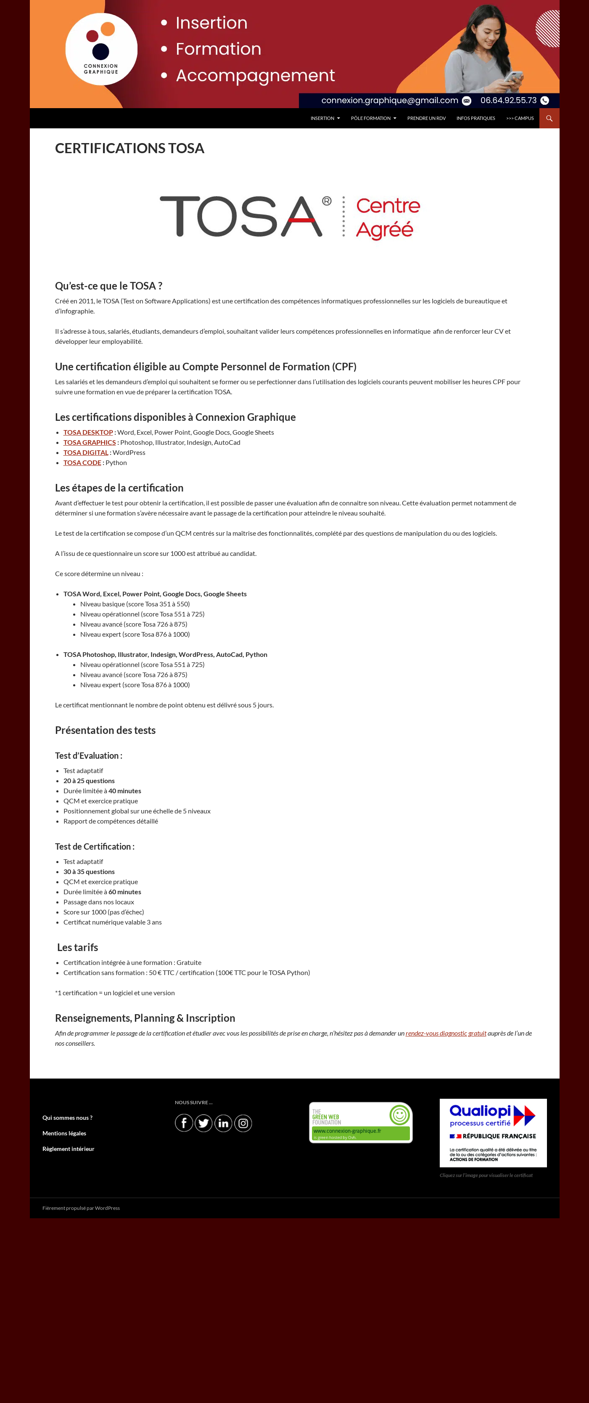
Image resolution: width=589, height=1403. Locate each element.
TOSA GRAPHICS (89, 442)
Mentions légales (60, 1132)
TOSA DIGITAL (85, 452)
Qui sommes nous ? (63, 1117)
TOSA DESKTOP (88, 432)
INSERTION (322, 118)
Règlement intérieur (64, 1148)
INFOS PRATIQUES (476, 118)
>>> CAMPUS (520, 118)
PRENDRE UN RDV (426, 118)
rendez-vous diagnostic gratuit (446, 1033)
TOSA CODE (82, 462)
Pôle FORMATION (371, 118)
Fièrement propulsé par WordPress (81, 1207)
